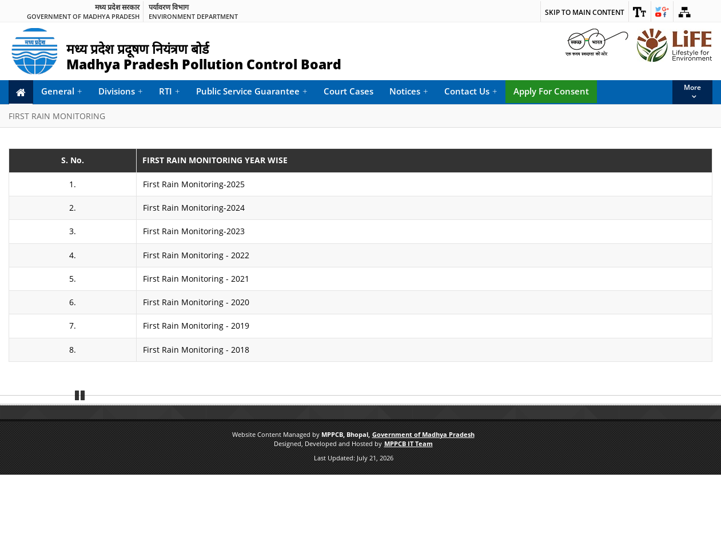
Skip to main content (584, 12)
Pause (80, 479)
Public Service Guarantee (252, 91)
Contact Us (470, 91)
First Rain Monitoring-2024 (194, 207)
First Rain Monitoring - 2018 (196, 349)
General (61, 91)
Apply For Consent (551, 91)
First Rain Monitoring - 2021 (196, 278)
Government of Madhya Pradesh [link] (83, 16)
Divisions (120, 91)
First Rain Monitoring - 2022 (196, 255)
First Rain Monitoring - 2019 (196, 325)
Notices (408, 91)
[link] (640, 11)
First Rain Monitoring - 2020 (196, 302)
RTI (169, 91)
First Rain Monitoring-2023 (194, 231)
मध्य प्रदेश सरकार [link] (117, 7)
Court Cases (348, 91)
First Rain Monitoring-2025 (194, 184)
